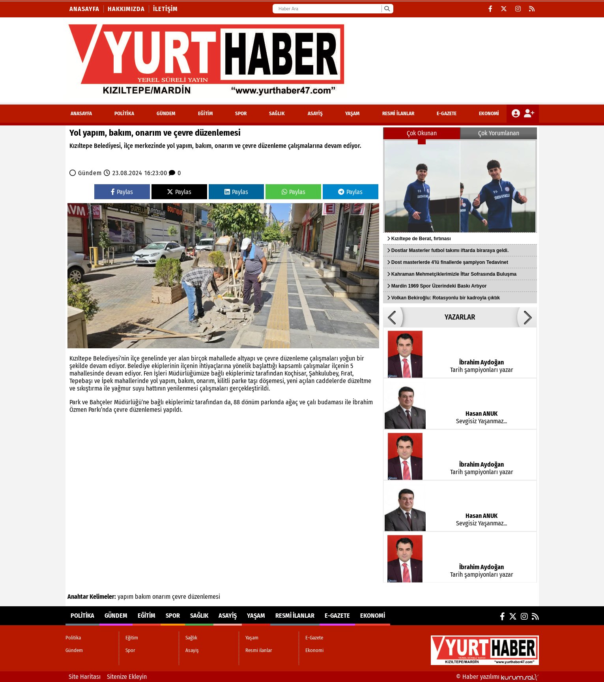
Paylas (122, 192)
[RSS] (532, 9)
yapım (125, 596)
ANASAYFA (81, 113)
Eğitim (205, 113)
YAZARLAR (460, 317)
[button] (393, 317)
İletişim (165, 9)
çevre (179, 596)
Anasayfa (84, 9)
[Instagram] (518, 9)
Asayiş (315, 113)
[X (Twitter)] (504, 9)
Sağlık (277, 113)
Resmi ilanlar (398, 113)
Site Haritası (85, 676)
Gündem (166, 113)
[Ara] (386, 8)
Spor (241, 113)
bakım (143, 596)
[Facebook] (490, 9)
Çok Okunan (422, 133)
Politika (124, 113)
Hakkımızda (126, 9)
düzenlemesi (204, 596)
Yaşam (352, 113)
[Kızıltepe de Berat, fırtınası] (460, 185)
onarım (161, 596)
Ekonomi (489, 113)
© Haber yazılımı (497, 676)
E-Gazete (446, 113)
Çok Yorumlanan (498, 133)
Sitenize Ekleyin (127, 676)
